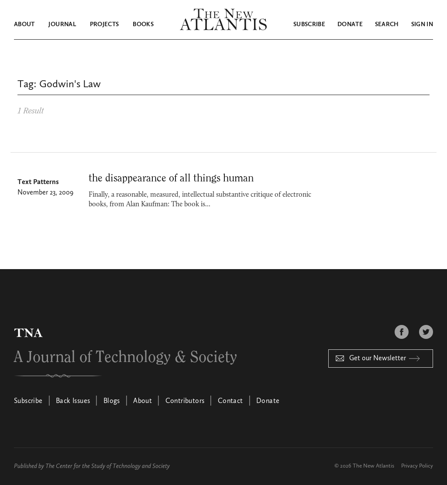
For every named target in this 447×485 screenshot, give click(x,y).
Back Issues (73, 401)
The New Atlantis (373, 466)
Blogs (111, 401)
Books (143, 24)
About (24, 24)
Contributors (185, 401)
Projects (104, 24)
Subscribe (309, 24)
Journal (62, 24)
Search (387, 24)
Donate (350, 24)
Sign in (422, 24)
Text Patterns (38, 182)
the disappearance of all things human (171, 178)
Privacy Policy (417, 466)
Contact (230, 401)
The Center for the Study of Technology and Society (107, 466)
